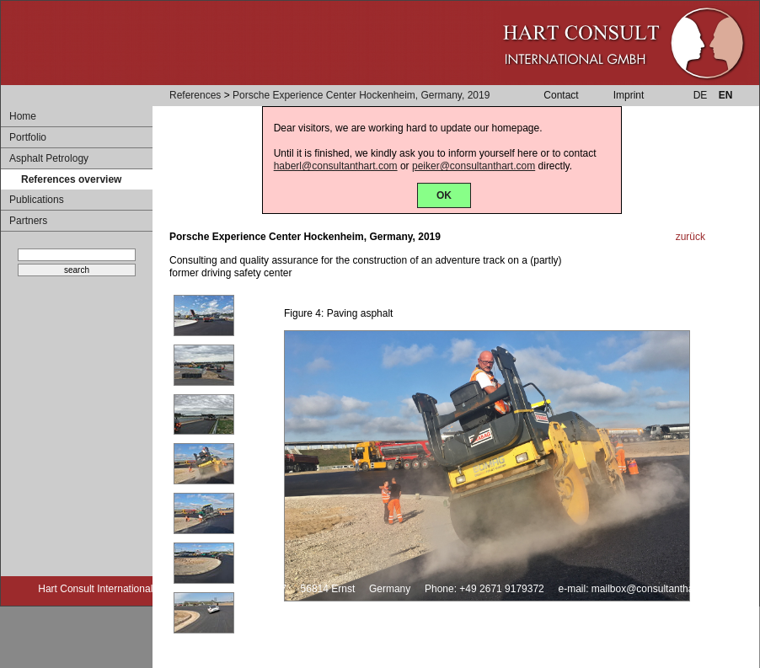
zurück (690, 237)
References (195, 95)
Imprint (629, 95)
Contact (560, 95)
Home (22, 116)
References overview (71, 179)
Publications (36, 200)
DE (700, 95)
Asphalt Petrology (48, 158)
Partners (28, 221)
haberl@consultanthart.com (336, 166)
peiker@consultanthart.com (473, 166)
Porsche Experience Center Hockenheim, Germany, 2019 (361, 95)
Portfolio (27, 137)
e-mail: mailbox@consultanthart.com (639, 589)
